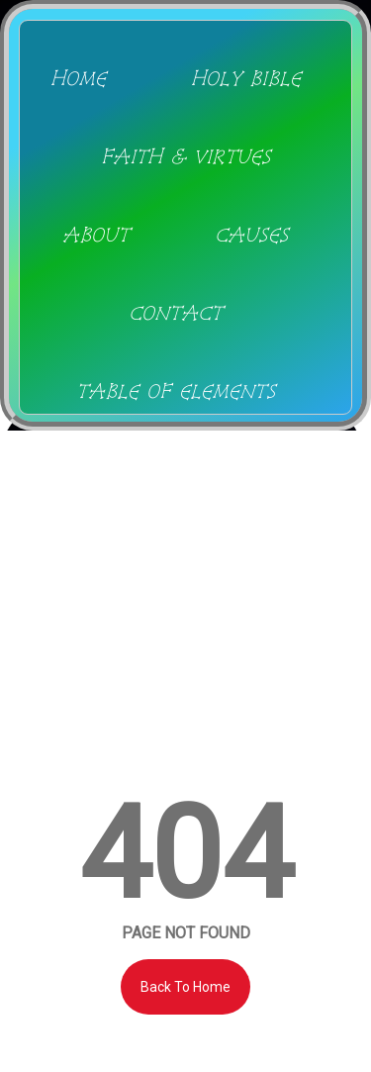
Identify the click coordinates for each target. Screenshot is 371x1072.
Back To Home (185, 987)
